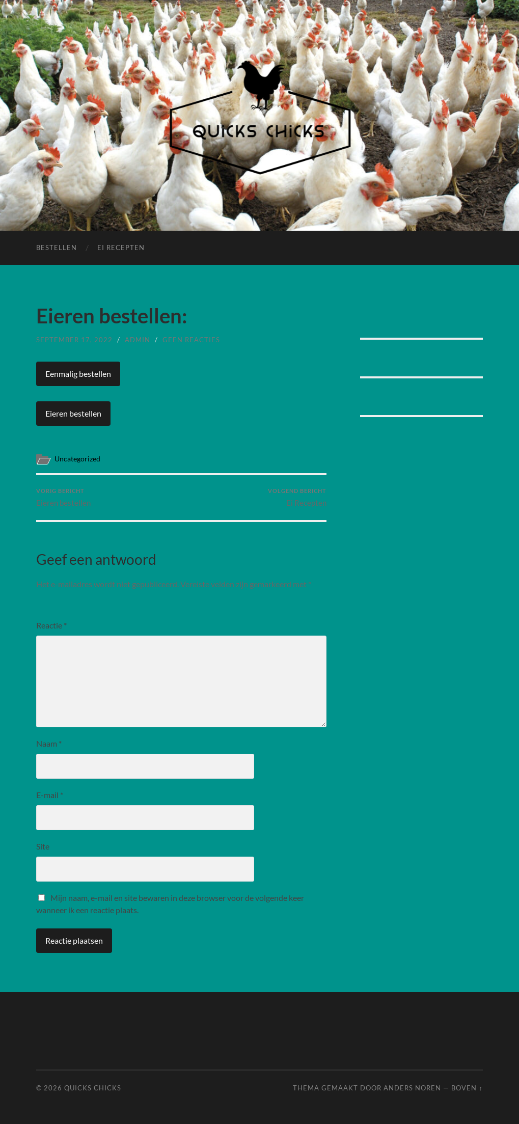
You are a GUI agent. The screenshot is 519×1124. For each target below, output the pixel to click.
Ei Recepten (121, 247)
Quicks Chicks (92, 1088)
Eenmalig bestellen (78, 373)
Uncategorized (77, 459)
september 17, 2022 (74, 340)
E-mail (49, 795)
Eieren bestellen (73, 413)
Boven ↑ (466, 1088)
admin (137, 340)
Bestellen (56, 247)
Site (42, 846)
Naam (49, 743)
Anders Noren (412, 1088)
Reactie (51, 625)
